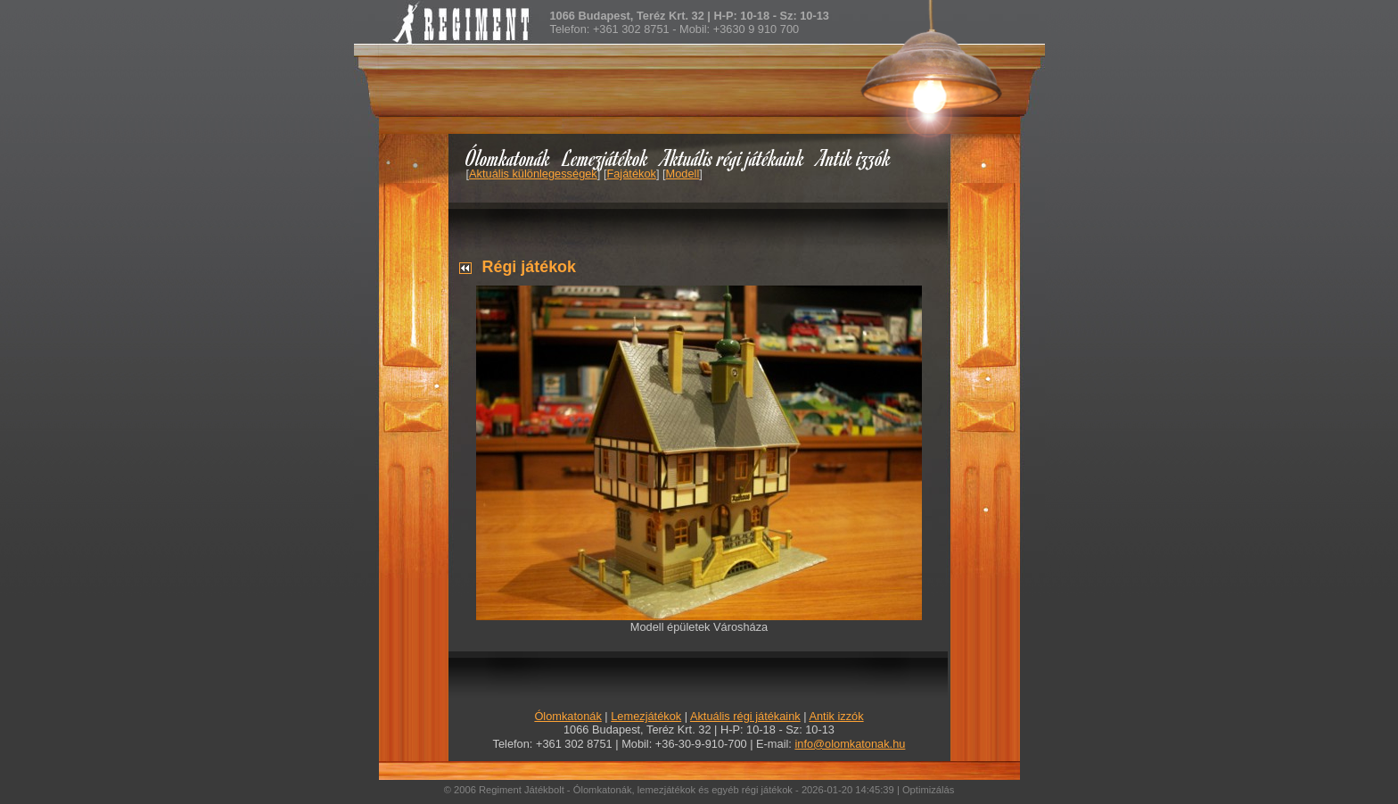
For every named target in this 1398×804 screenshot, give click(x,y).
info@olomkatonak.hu (849, 743)
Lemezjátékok (605, 157)
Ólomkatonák (507, 157)
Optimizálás (928, 789)
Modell (683, 173)
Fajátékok (630, 173)
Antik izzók (854, 157)
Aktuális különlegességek (533, 173)
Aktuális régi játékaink (733, 157)
